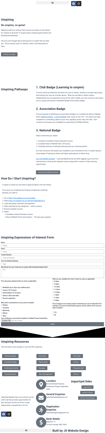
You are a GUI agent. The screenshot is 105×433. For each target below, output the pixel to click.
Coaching (6, 308)
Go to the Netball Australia (45, 159)
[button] (52, 2)
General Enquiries (56, 394)
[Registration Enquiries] (41, 410)
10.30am (57, 287)
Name (3, 242)
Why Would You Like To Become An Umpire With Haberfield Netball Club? (24, 267)
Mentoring (6, 310)
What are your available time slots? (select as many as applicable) (73, 279)
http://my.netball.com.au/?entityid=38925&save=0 (27, 201)
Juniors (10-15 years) (10, 290)
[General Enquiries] (41, 398)
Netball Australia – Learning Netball (54, 117)
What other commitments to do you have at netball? (17, 302)
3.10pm (56, 297)
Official (5, 313)
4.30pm (56, 300)
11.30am (57, 289)
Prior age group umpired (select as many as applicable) (18, 281)
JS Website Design (76, 430)
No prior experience (9, 298)
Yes (55, 312)
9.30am (56, 284)
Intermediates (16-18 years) (12, 293)
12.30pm (57, 292)
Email (3, 248)
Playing (5, 305)
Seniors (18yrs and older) (11, 295)
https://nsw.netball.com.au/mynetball (22, 198)
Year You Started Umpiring (9, 261)
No (55, 315)
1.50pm (56, 295)
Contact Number (6, 255)
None (4, 316)
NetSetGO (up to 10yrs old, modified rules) (16, 287)
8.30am (56, 281)
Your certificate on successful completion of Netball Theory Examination (24, 318)
